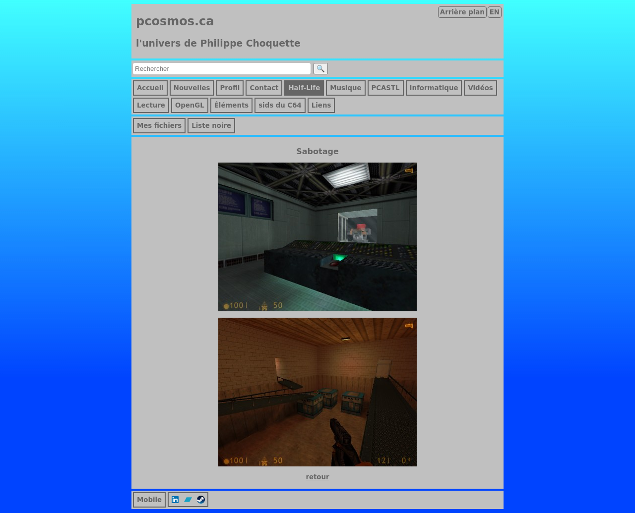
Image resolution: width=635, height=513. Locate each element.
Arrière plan (462, 12)
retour (317, 477)
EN (495, 12)
